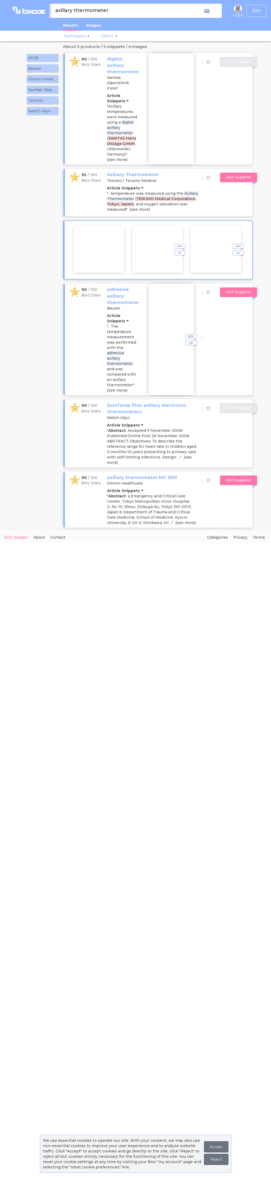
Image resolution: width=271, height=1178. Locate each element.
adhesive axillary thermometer (123, 296)
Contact (57, 537)
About (39, 537)
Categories (217, 537)
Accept (216, 1146)
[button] (87, 36)
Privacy (240, 537)
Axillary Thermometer (133, 174)
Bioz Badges (16, 537)
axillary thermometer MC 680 (142, 477)
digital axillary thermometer (123, 65)
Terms (259, 537)
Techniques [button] (74, 36)
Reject (216, 1159)
